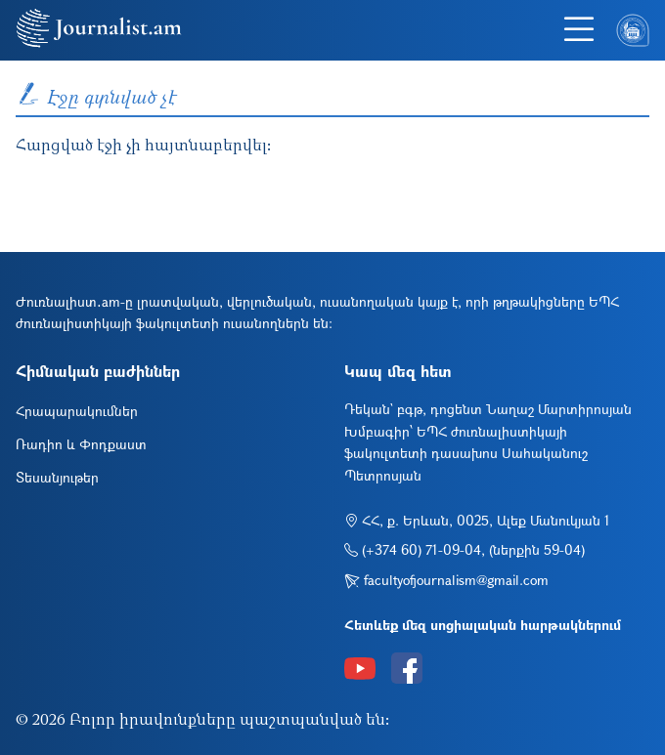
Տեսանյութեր (57, 477)
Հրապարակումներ (77, 410)
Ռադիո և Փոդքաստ (81, 444)
